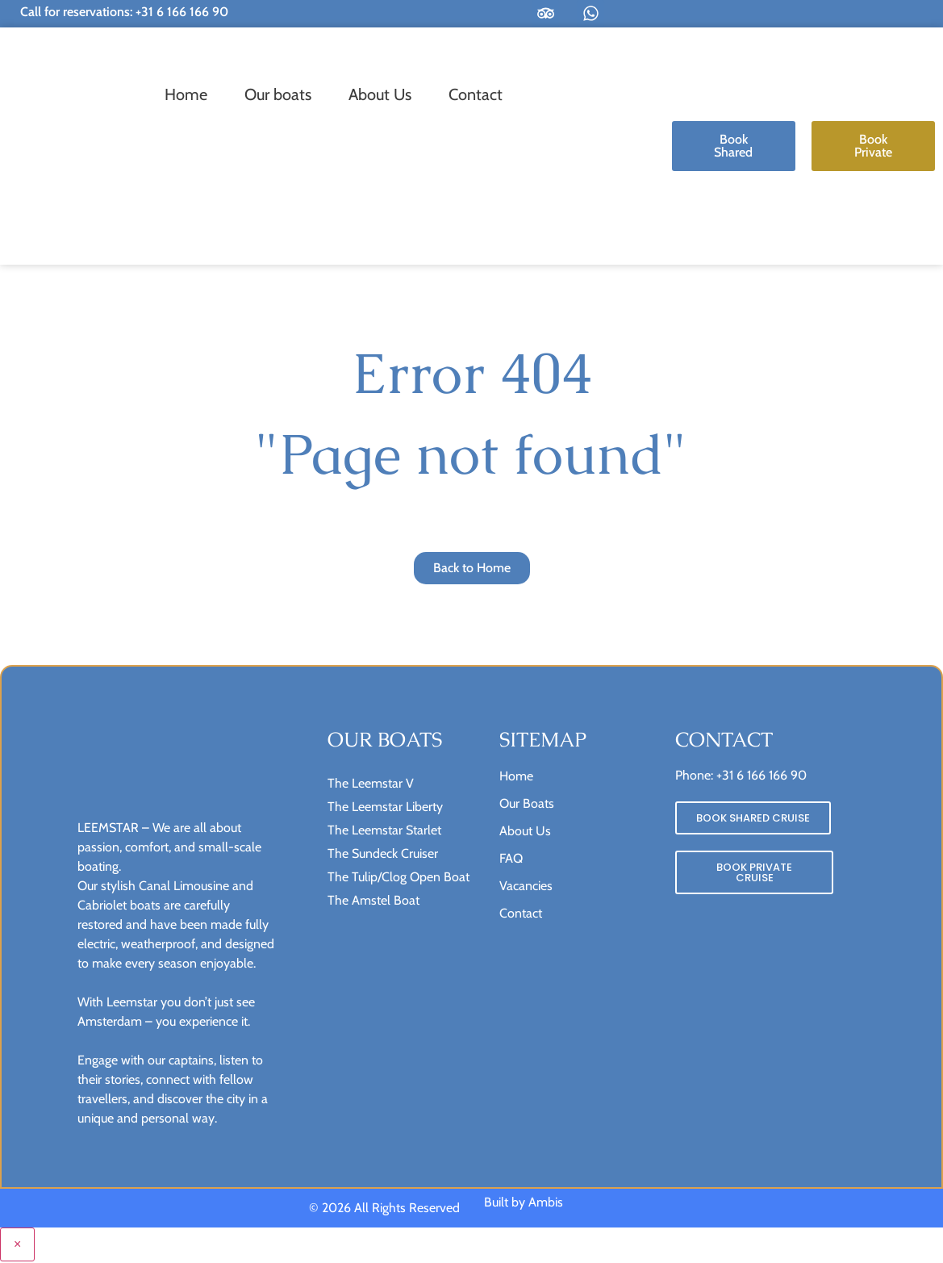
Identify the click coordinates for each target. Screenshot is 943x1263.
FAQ (511, 859)
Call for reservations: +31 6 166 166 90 (124, 11)
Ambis (545, 1203)
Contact (476, 94)
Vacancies (526, 886)
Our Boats (526, 804)
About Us (379, 94)
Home (186, 94)
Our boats (277, 94)
